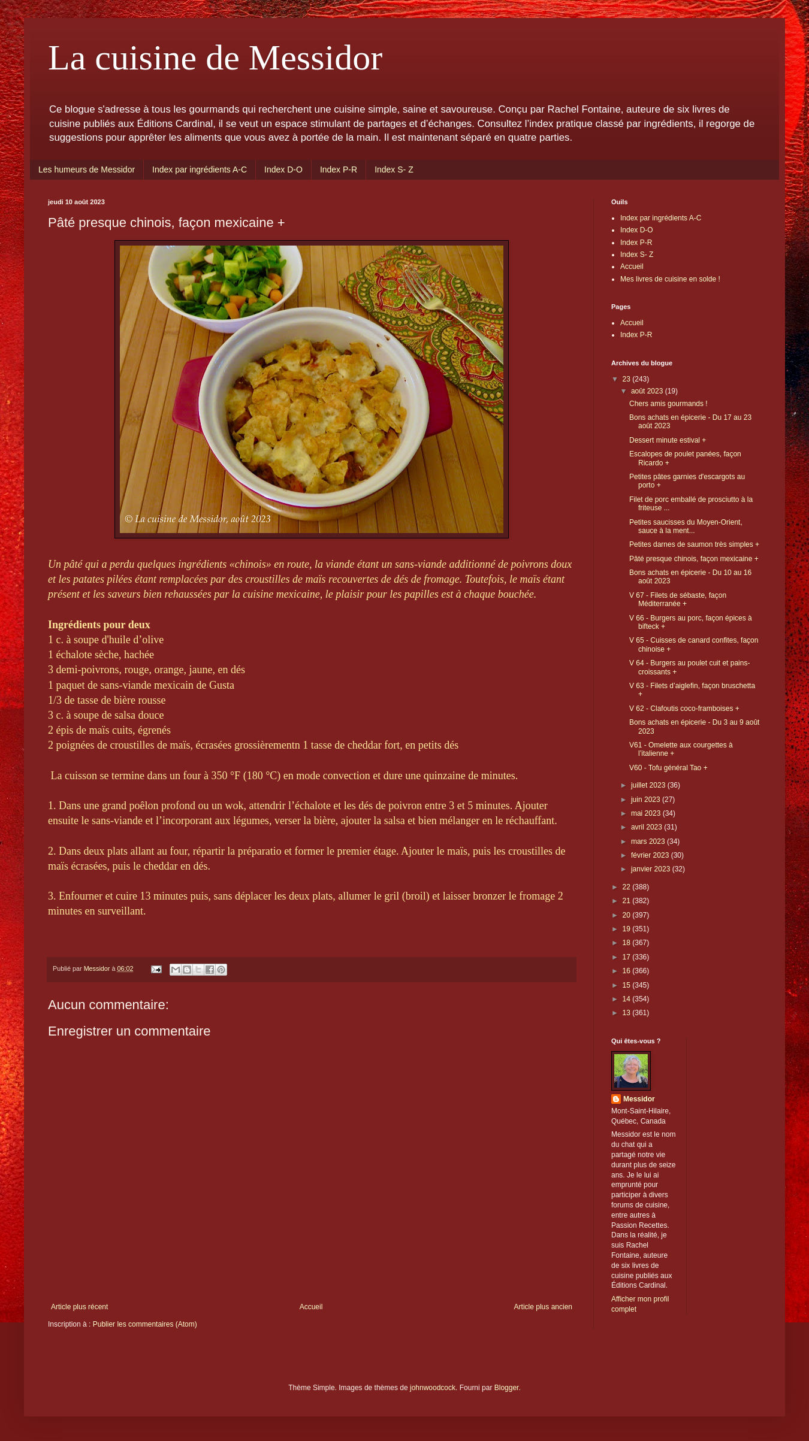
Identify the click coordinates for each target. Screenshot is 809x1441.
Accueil (311, 1307)
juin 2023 (646, 799)
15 (628, 985)
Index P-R (338, 169)
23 (628, 379)
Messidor (639, 1099)
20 (628, 915)
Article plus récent (79, 1307)
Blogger (506, 1388)
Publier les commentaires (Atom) (145, 1324)
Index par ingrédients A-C (199, 169)
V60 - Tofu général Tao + (668, 768)
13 (628, 1013)
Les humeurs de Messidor (86, 169)
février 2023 (651, 855)
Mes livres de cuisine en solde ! (670, 279)
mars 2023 (649, 841)
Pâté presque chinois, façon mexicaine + (694, 559)
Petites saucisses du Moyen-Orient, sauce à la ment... (685, 526)
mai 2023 (647, 813)
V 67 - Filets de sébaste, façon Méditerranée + (677, 599)
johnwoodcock (432, 1388)
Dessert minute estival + (667, 440)
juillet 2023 (649, 785)
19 (628, 929)
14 (628, 999)
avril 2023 (647, 827)
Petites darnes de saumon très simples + (694, 544)
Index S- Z (394, 169)
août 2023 (648, 391)
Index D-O (283, 169)
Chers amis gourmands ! (668, 403)
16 (628, 971)
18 (628, 943)
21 (628, 901)
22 (628, 887)
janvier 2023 (651, 869)
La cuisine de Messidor (215, 57)
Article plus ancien (543, 1307)
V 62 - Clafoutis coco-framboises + (684, 708)
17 (628, 957)
